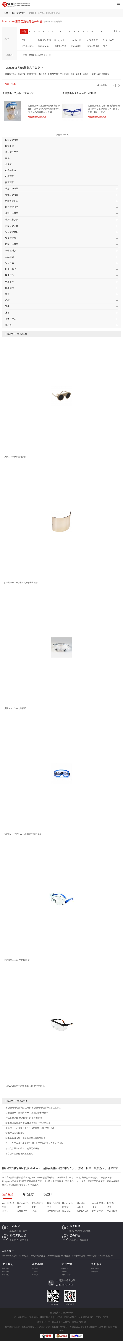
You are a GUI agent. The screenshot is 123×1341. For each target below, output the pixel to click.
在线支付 (65, 1271)
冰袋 (7, 306)
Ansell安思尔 (8, 1203)
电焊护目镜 (10, 170)
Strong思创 (76, 46)
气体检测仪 (10, 250)
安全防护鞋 (64, 74)
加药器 (8, 325)
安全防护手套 (11, 225)
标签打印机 (10, 319)
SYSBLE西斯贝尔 (29, 46)
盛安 (109, 1207)
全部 (24, 31)
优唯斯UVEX (60, 46)
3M (23, 40)
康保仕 (95, 1207)
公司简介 (5, 1268)
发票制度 (35, 1275)
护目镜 (8, 164)
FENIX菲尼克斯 (99, 1211)
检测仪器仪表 (11, 219)
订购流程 (35, 1271)
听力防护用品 (11, 207)
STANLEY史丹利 (24, 1211)
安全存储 (9, 263)
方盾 (49, 1207)
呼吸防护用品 (10, 74)
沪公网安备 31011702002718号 (93, 1317)
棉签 (7, 300)
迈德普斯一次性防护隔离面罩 (18, 93)
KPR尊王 (111, 1203)
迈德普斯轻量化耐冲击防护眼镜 (79, 93)
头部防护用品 (11, 213)
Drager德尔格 (93, 46)
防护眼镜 (21, 74)
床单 (7, 312)
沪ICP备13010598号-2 (65, 1317)
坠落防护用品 (11, 244)
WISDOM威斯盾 (84, 1211)
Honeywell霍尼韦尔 (61, 40)
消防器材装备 (11, 201)
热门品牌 (7, 1194)
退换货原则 (95, 1268)
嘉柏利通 (66, 1211)
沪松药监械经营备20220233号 (53, 1327)
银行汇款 (65, 1268)
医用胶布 (9, 275)
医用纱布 (9, 281)
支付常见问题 (66, 1275)
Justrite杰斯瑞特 (99, 1203)
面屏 (7, 158)
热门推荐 (28, 1194)
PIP (34, 1207)
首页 (6, 13)
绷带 (7, 294)
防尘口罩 (42, 74)
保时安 (80, 1207)
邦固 (4, 1207)
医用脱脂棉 (10, 269)
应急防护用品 (11, 188)
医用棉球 (9, 288)
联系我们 (5, 1275)
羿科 (105, 46)
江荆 (19, 1207)
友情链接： (55, 1312)
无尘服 (78, 74)
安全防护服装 (53, 74)
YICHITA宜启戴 (114, 1211)
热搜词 (48, 1194)
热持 (34, 1211)
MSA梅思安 (92, 40)
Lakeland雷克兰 (78, 40)
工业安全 (9, 256)
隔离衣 (85, 74)
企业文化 (5, 1271)
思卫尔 (5, 1211)
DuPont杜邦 (23, 1203)
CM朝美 (81, 1203)
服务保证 (94, 1271)
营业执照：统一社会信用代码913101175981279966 (61, 1322)
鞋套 (72, 74)
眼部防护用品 (18, 13)
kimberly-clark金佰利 (45, 46)
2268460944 (67, 1313)
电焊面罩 (9, 176)
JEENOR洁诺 (53, 1211)
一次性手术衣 (95, 74)
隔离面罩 (105, 74)
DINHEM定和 (44, 40)
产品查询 (35, 1268)
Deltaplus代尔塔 (110, 40)
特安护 (65, 1207)
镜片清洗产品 (11, 152)
